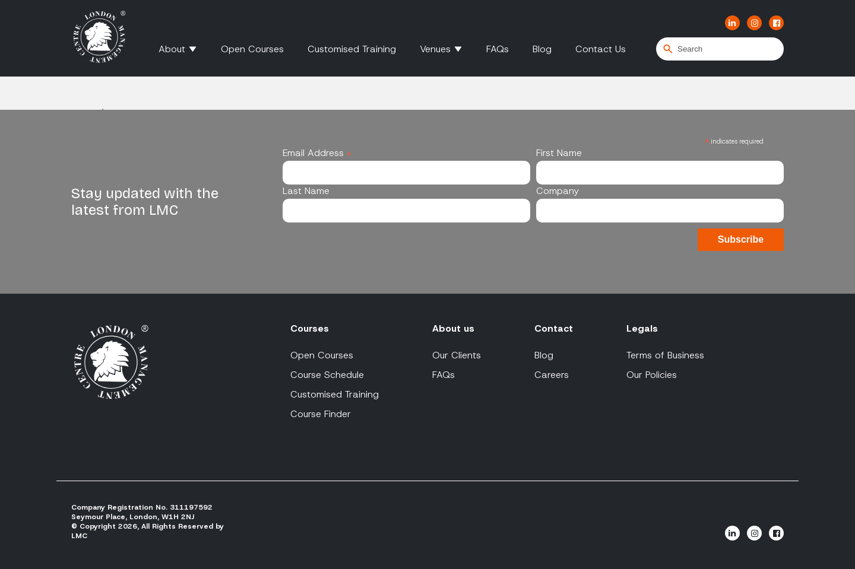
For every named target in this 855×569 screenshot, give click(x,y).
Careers (551, 374)
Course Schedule (327, 374)
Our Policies (651, 374)
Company (557, 191)
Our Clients (456, 355)
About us (453, 328)
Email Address (317, 153)
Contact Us (600, 49)
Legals (642, 328)
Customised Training (352, 49)
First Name (559, 153)
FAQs (497, 49)
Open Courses (252, 49)
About (172, 49)
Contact (553, 328)
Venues (435, 49)
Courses (309, 328)
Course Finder (320, 414)
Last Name (306, 191)
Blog (542, 49)
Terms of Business (665, 355)
